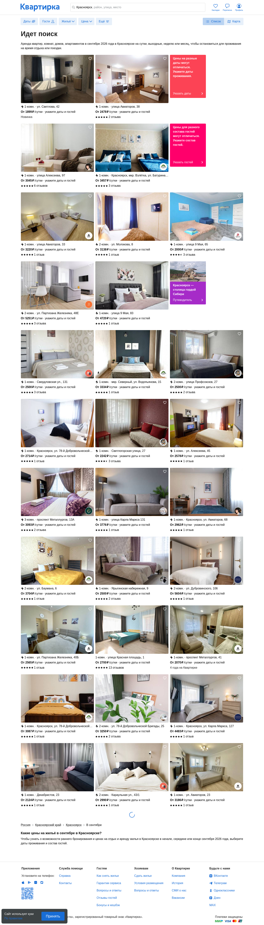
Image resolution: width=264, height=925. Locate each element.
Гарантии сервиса (109, 883)
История (177, 883)
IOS (23, 882)
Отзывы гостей (107, 897)
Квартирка (43, 7)
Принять (53, 916)
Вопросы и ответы (109, 890)
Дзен (217, 897)
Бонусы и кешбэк (108, 905)
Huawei (35, 882)
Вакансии (178, 897)
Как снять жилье (108, 875)
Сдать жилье (143, 875)
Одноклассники (224, 890)
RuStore (41, 882)
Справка (65, 875)
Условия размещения (148, 883)
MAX (212, 905)
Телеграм (220, 883)
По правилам (13, 917)
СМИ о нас (179, 890)
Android (29, 882)
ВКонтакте (221, 875)
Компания (178, 875)
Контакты (65, 883)
